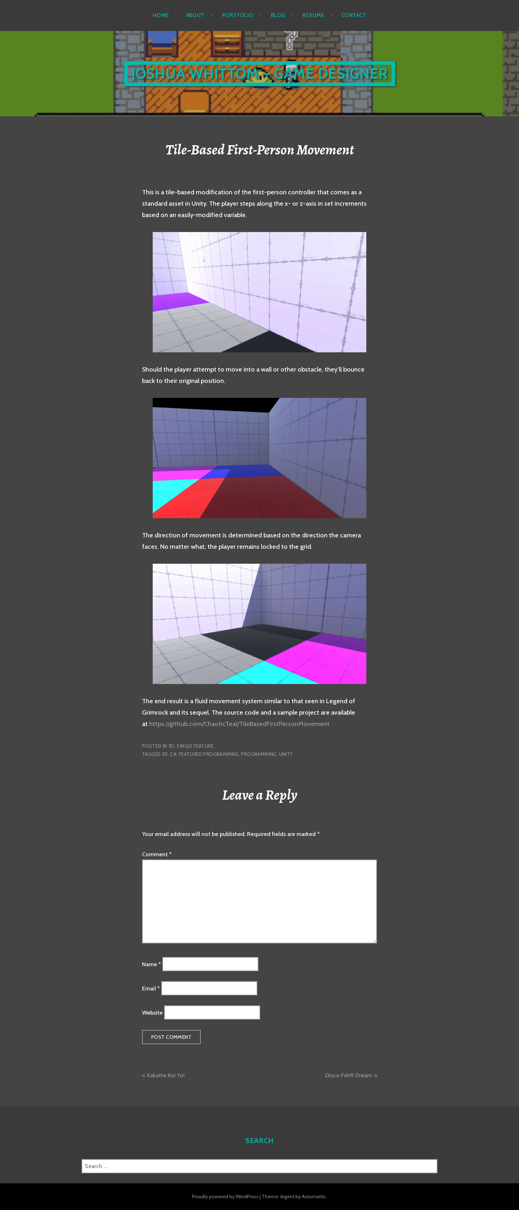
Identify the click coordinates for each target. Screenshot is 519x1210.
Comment (157, 854)
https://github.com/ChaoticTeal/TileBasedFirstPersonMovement (239, 724)
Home (161, 15)
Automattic (314, 1196)
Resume (313, 15)
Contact (353, 15)
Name (151, 964)
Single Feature (195, 746)
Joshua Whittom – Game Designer (259, 73)
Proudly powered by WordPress (225, 1196)
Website (152, 1012)
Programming (258, 754)
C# (173, 754)
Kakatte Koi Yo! (166, 1075)
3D (171, 746)
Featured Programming (209, 754)
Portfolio (237, 15)
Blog (278, 15)
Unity (286, 754)
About (195, 15)
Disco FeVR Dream (348, 1075)
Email (151, 988)
